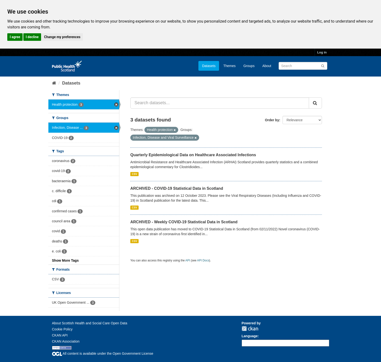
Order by (272, 120)
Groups (249, 66)
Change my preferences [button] (62, 37)
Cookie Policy (62, 329)
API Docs (203, 260)
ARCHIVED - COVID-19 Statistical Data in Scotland (176, 188)
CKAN (250, 328)
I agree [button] (15, 37)
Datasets (208, 66)
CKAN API (60, 335)
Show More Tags (65, 260)
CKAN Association (66, 341)
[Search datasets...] (219, 103)
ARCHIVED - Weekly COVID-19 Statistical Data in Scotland (184, 222)
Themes (229, 66)
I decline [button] (32, 37)
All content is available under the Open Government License (102, 353)
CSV (134, 173)
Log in (322, 52)
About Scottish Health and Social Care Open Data (89, 323)
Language (250, 336)
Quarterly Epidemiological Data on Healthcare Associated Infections (193, 155)
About (266, 66)
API (187, 260)
